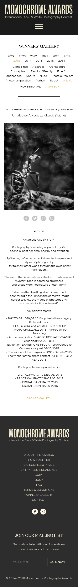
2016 (39, 60)
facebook (26, 218)
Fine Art (62, 71)
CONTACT (39, 500)
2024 (11, 56)
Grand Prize (20, 67)
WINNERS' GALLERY (39, 495)
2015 (50, 60)
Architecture (57, 67)
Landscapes (13, 76)
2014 (61, 60)
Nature (30, 76)
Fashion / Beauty (42, 71)
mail (51, 218)
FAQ (39, 485)
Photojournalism (62, 76)
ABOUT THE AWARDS (39, 455)
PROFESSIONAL (30, 86)
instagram (43, 512)
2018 (16, 60)
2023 (22, 56)
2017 (28, 60)
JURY (39, 475)
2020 (56, 56)
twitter (34, 218)
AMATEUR (52, 86)
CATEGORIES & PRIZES (39, 465)
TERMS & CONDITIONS (39, 490)
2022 (33, 56)
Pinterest (43, 218)
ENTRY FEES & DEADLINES (39, 470)
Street (54, 80)
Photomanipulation (18, 80)
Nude (43, 76)
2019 (67, 56)
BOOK (39, 480)
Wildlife (67, 80)
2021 (44, 56)
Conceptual (18, 71)
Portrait (40, 80)
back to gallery (39, 398)
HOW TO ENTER (39, 460)
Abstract (38, 67)
